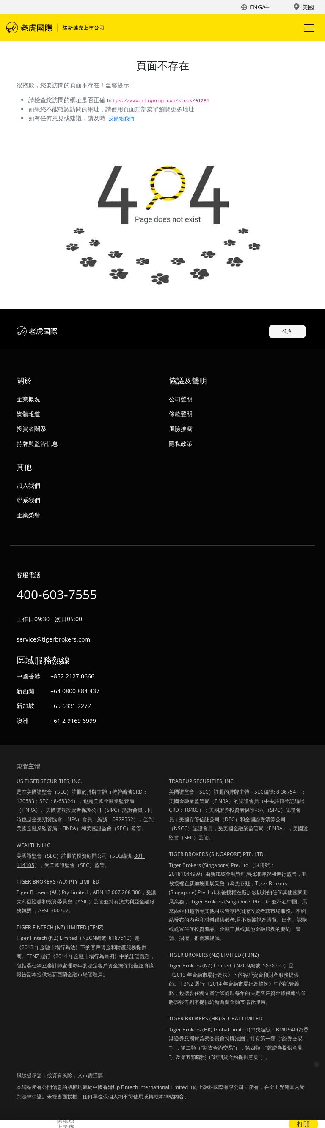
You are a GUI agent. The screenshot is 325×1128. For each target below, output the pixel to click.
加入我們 (28, 485)
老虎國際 (55, 27)
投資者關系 (31, 429)
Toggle (308, 28)
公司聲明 (181, 399)
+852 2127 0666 (72, 676)
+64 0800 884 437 (74, 691)
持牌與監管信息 (37, 443)
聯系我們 (28, 500)
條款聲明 (181, 414)
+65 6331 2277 (70, 706)
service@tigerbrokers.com (53, 639)
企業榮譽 (28, 515)
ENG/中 (260, 7)
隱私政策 (181, 443)
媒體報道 (28, 414)
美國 (308, 7)
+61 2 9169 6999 (73, 721)
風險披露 (181, 429)
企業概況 (28, 399)
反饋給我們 (121, 118)
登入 (287, 331)
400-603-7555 (57, 594)
